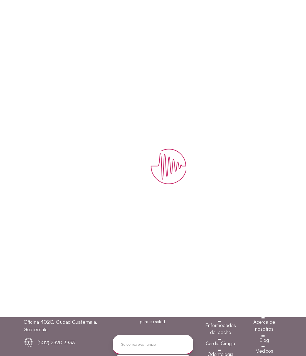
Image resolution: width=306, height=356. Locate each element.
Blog (264, 340)
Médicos (264, 351)
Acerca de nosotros (264, 325)
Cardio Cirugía (220, 343)
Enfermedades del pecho (220, 328)
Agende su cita (251, 13)
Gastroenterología (221, 314)
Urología (220, 303)
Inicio (264, 311)
